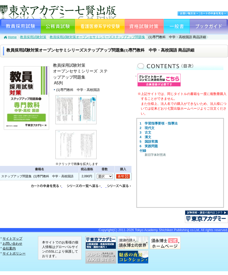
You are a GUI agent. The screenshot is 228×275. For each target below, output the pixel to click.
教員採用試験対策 (33, 37)
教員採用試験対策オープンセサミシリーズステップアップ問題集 (97, 37)
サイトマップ (12, 238)
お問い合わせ (12, 243)
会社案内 (9, 248)
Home (12, 37)
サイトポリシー (14, 253)
